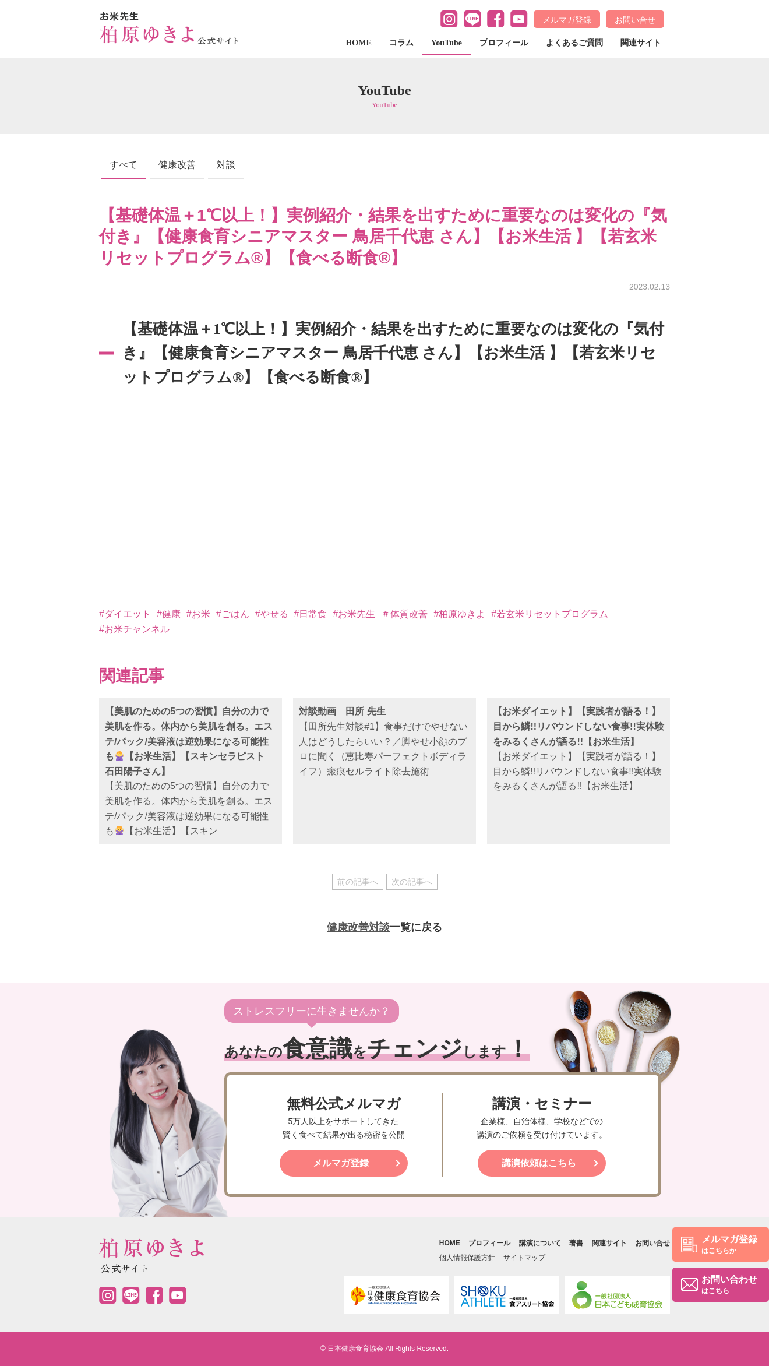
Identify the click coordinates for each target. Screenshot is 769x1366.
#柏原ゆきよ (459, 614)
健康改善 (177, 165)
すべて (123, 165)
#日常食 (310, 614)
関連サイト (640, 42)
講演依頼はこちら (539, 1163)
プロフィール (503, 42)
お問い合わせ (729, 1285)
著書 (576, 1243)
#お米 (198, 614)
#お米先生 (354, 614)
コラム (401, 42)
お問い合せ (635, 19)
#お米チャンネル (134, 629)
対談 (226, 165)
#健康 (169, 614)
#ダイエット (125, 614)
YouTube (446, 42)
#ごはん (232, 614)
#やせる (271, 614)
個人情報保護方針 (467, 1258)
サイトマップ (524, 1258)
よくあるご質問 (574, 42)
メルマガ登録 (566, 19)
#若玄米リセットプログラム (549, 614)
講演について (540, 1243)
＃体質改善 (404, 614)
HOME (358, 42)
